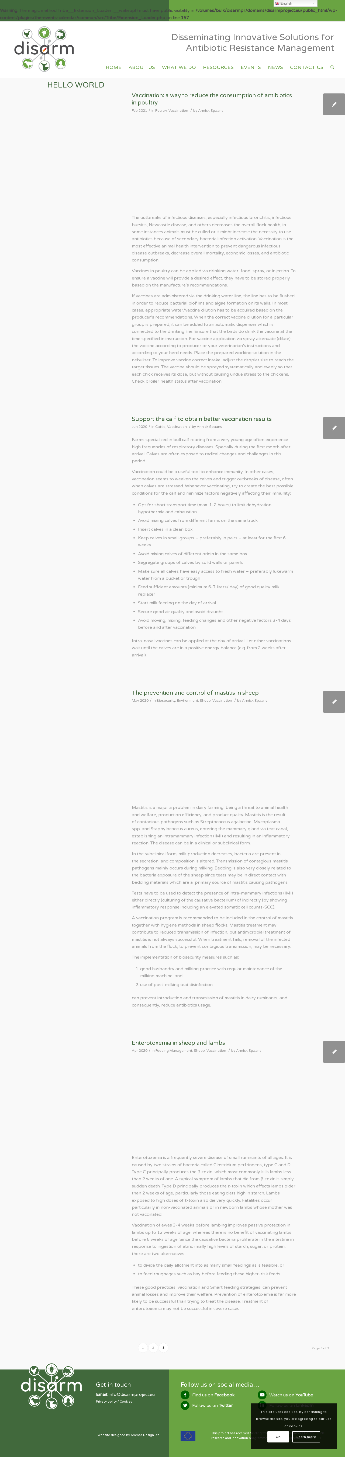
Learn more (306, 1437)
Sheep (205, 700)
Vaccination (178, 111)
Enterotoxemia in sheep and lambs (178, 1043)
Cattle (160, 427)
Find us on (213, 1395)
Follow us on (212, 1405)
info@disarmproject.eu (132, 1394)
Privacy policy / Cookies (114, 1401)
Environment (187, 700)
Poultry (161, 111)
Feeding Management (174, 1051)
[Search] (332, 67)
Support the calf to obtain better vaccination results (202, 419)
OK (278, 1437)
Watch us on (291, 1395)
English (283, 3)
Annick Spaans (210, 111)
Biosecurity (166, 700)
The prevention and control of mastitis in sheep (195, 693)
